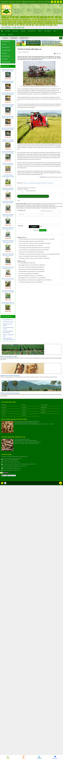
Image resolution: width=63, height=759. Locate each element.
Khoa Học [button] (11, 35)
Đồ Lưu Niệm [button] (48, 31)
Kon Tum (4, 412)
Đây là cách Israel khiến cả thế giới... (9, 356)
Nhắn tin (24, 758)
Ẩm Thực (24, 409)
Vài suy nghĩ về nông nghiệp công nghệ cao (28, 267)
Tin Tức (3, 414)
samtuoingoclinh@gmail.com (31, 1)
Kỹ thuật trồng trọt (6, 47)
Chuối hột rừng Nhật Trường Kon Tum (13, 437)
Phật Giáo (43, 412)
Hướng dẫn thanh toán (8, 319)
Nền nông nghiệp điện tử (24, 262)
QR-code (4, 475)
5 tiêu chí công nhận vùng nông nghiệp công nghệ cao (31, 249)
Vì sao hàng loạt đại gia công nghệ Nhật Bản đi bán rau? (31, 247)
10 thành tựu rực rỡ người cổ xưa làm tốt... (10, 375)
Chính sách (4, 53)
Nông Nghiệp (44, 407)
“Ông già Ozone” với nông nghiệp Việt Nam (28, 251)
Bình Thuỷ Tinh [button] (32, 31)
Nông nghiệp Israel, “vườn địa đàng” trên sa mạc (29, 277)
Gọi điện (8, 758)
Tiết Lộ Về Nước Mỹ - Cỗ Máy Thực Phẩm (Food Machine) (32, 243)
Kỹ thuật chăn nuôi (6, 61)
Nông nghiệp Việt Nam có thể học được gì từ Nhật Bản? (31, 258)
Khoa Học (4, 409)
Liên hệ (23, 404)
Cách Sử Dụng (44, 404)
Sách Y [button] (56, 31)
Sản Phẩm (43, 409)
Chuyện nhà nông (6, 50)
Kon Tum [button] (3, 35)
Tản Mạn (24, 412)
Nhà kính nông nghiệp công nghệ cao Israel (28, 241)
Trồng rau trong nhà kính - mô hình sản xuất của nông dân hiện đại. (34, 239)
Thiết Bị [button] (40, 31)
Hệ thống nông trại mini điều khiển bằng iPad (28, 269)
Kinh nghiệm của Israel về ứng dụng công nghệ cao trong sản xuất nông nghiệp (36, 254)
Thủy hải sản (5, 59)
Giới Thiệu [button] (8, 31)
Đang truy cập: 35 (11, 475)
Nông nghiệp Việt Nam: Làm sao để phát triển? (29, 265)
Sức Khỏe (24, 407)
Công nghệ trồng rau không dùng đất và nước (29, 271)
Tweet (18, 200)
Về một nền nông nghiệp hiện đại (26, 273)
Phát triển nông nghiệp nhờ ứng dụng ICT (28, 275)
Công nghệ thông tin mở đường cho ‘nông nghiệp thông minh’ (32, 279)
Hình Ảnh (4, 407)
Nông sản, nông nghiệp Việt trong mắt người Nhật (30, 256)
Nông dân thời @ (5, 41)
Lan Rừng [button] (23, 31)
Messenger (55, 758)
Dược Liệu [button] (15, 31)
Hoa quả (4, 44)
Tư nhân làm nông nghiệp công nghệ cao (28, 282)
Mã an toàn (20, 225)
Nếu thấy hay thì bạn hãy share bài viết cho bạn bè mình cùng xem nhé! (33, 196)
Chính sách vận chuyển (8, 321)
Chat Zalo (39, 758)
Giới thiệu (4, 404)
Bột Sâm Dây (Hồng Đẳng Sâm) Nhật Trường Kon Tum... (8, 190)
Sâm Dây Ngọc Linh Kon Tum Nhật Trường (14, 419)
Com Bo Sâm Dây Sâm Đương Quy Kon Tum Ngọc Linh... (8, 176)
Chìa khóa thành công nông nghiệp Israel (28, 245)
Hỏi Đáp (24, 414)
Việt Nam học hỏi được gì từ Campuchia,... (10, 393)
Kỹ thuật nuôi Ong (6, 56)
